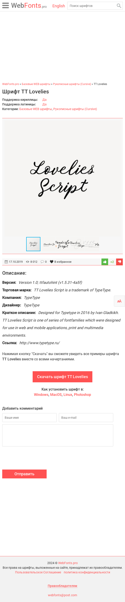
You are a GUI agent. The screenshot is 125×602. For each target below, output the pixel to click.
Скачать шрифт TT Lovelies (62, 376)
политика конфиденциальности (87, 572)
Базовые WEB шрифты (35, 109)
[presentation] (36, 458)
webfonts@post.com (62, 595)
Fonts (29, 5)
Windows (41, 395)
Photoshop (82, 395)
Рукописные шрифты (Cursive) (75, 109)
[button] (116, 178)
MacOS (56, 395)
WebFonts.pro (68, 563)
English (58, 6)
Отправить (24, 474)
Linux (67, 395)
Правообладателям (62, 586)
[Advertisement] (62, 47)
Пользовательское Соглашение (38, 572)
